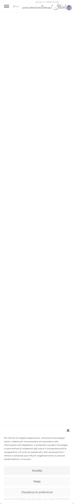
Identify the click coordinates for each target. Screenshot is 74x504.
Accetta (37, 470)
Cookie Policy (27, 499)
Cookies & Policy (44, 499)
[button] (68, 430)
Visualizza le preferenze (37, 492)
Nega (37, 481)
